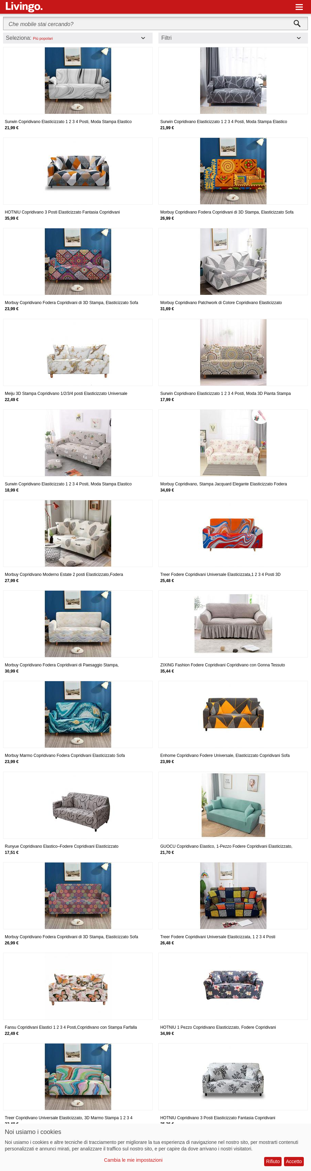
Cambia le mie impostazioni (133, 1160)
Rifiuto (273, 1161)
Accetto (294, 1161)
